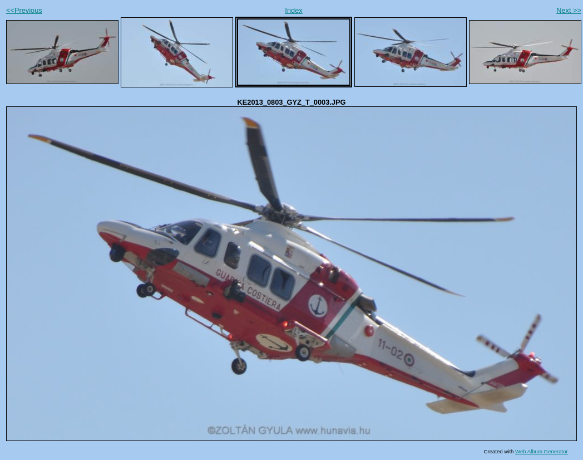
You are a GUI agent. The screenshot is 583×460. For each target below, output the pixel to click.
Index (293, 10)
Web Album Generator (541, 451)
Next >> (568, 10)
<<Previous (24, 10)
